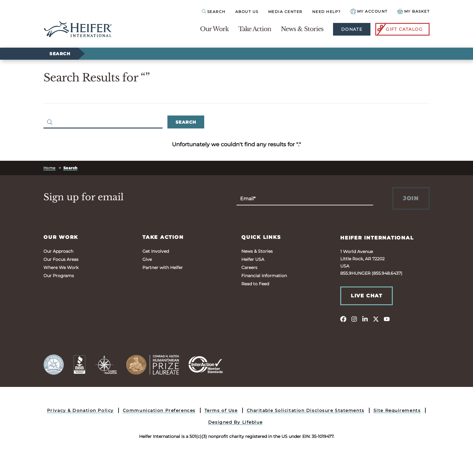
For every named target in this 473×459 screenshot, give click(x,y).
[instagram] (354, 318)
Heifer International (377, 238)
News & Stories (302, 29)
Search (59, 53)
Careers (249, 267)
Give (147, 259)
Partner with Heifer (162, 267)
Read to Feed (255, 283)
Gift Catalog (399, 29)
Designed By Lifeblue (235, 422)
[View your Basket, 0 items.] (413, 11)
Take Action (254, 29)
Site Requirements (397, 410)
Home (49, 168)
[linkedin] (365, 318)
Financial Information (264, 275)
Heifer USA (252, 259)
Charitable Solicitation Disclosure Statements (305, 410)
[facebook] (343, 318)
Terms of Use (221, 410)
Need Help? (326, 11)
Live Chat (366, 296)
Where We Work (60, 267)
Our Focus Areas (60, 259)
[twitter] (376, 318)
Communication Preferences (159, 410)
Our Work (214, 29)
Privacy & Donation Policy (80, 410)
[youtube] (387, 318)
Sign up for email (83, 197)
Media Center (285, 11)
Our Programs (58, 275)
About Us (247, 11)
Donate (351, 29)
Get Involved (155, 251)
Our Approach (58, 251)
